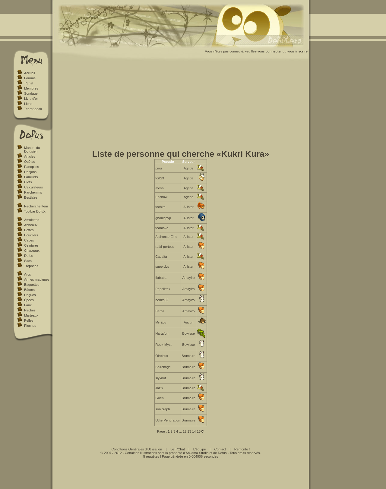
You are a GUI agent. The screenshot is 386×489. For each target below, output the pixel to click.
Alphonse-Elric (166, 236)
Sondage (31, 93)
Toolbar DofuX (35, 211)
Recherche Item (36, 206)
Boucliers (31, 235)
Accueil (29, 73)
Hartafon (161, 333)
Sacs (28, 261)
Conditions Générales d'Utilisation (137, 449)
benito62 (161, 300)
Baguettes (31, 284)
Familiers (31, 177)
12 (184, 431)
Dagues (30, 295)
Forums (30, 78)
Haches (30, 310)
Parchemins (33, 192)
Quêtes (29, 161)
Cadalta (161, 256)
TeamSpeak (33, 109)
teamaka (161, 228)
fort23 (159, 178)
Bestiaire (30, 197)
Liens (28, 104)
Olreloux (161, 356)
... (180, 431)
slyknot (160, 378)
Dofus (28, 255)
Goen (159, 398)
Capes (29, 240)
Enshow (161, 197)
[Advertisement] (180, 106)
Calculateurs (33, 187)
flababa (160, 277)
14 (194, 431)
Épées (29, 300)
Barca (159, 311)
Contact (220, 449)
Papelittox (162, 289)
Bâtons (29, 290)
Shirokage (162, 367)
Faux (28, 305)
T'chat (28, 83)
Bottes (29, 230)
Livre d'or (31, 98)
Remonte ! (242, 449)
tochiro (160, 207)
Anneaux (30, 225)
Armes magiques (36, 279)
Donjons (30, 172)
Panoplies (31, 167)
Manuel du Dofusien (32, 149)
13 (189, 431)
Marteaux (31, 315)
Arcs (27, 274)
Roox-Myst (163, 344)
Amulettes (31, 220)
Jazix (159, 388)
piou (158, 168)
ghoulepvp (163, 218)
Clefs (28, 182)
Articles (29, 156)
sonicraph (162, 409)
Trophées (31, 266)
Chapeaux (32, 250)
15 (199, 431)
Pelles (28, 320)
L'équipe (199, 449)
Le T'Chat (177, 449)
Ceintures (31, 245)
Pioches (30, 325)
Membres (31, 88)
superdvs (162, 266)
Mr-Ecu (160, 322)
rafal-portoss (164, 246)
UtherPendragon (167, 420)
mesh (159, 188)
